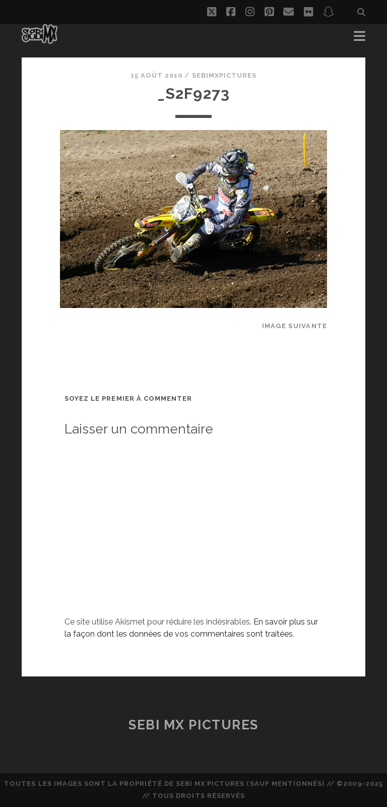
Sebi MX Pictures (193, 724)
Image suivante (295, 326)
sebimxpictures (224, 75)
